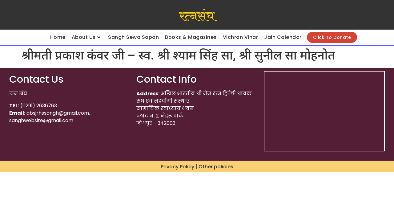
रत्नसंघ (197, 16)
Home (58, 37)
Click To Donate (332, 37)
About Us (86, 37)
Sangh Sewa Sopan (133, 37)
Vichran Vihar (240, 37)
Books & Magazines (191, 37)
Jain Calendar (283, 37)
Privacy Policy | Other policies (197, 166)
